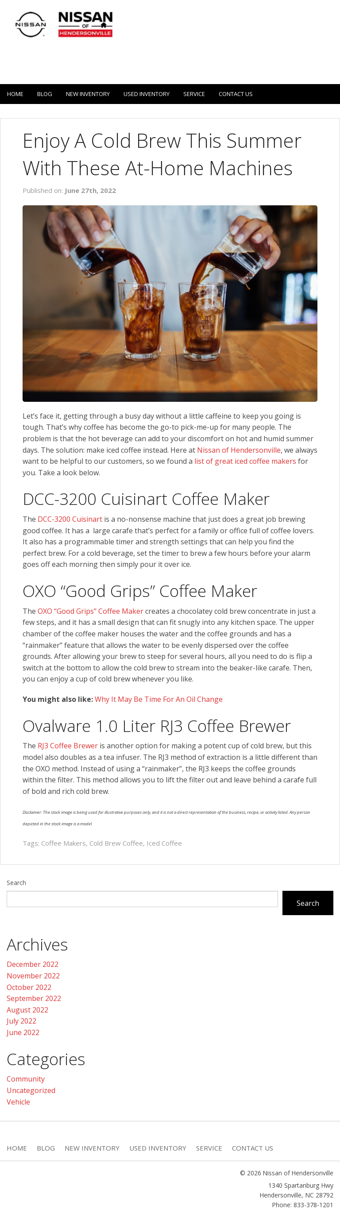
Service (194, 94)
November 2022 (33, 976)
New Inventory (88, 94)
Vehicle (18, 1102)
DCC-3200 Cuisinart (70, 519)
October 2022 (29, 987)
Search (16, 882)
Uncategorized (31, 1090)
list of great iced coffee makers (245, 461)
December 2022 (32, 964)
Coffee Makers (63, 843)
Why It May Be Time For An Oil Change (159, 699)
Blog (44, 94)
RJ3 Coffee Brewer (68, 746)
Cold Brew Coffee (116, 843)
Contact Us (236, 94)
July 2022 (21, 1021)
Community (26, 1079)
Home (15, 94)
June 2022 (23, 1032)
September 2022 (34, 998)
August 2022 (27, 1010)
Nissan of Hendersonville (239, 450)
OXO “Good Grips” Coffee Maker (90, 611)
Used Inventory (147, 94)
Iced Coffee (164, 843)
